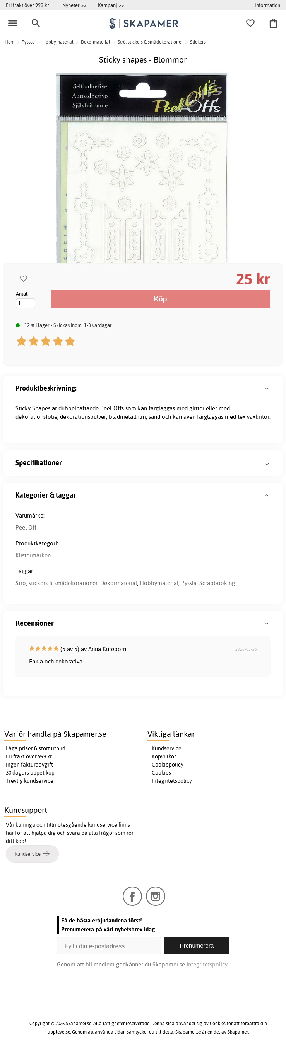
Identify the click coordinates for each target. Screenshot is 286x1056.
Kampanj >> (111, 5)
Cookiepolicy (167, 764)
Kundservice (167, 748)
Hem (9, 42)
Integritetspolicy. (208, 964)
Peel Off (25, 527)
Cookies (161, 772)
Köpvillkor (164, 756)
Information (267, 5)
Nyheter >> (74, 5)
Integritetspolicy (172, 780)
